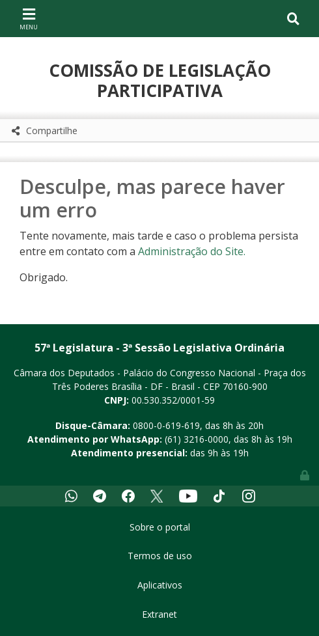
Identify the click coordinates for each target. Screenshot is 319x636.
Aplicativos (159, 585)
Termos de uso (160, 555)
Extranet (159, 614)
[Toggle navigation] (28, 18)
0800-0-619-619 (166, 425)
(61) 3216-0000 (197, 439)
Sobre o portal (160, 527)
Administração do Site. (191, 251)
